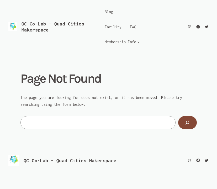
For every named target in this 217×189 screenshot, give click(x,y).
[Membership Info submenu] (138, 42)
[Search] (187, 122)
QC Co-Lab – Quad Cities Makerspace (70, 160)
